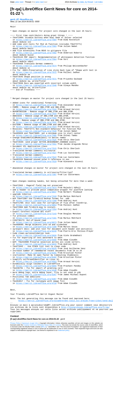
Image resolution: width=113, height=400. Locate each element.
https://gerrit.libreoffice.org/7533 (36, 133)
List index (99, 2)
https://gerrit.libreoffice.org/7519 (36, 192)
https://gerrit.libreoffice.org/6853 (36, 245)
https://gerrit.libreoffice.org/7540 (36, 98)
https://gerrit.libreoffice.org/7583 (36, 51)
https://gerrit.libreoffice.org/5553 (36, 314)
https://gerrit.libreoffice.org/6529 (36, 298)
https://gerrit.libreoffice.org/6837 (36, 229)
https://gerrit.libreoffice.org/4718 (36, 340)
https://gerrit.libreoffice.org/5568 (36, 287)
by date (80, 2)
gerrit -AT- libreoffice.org (21, 19)
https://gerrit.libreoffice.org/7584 (36, 43)
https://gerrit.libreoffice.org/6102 (36, 308)
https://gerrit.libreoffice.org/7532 (36, 138)
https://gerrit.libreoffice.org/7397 (36, 207)
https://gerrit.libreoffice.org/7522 (36, 186)
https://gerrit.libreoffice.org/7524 (36, 149)
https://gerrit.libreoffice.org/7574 (36, 75)
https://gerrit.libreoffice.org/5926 (36, 282)
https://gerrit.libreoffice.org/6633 (36, 293)
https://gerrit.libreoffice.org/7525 (36, 165)
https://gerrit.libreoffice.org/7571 (36, 91)
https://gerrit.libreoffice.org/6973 (36, 266)
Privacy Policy (15, 387)
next (21, 2)
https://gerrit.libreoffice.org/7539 (36, 154)
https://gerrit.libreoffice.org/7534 (36, 128)
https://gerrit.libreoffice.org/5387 (36, 335)
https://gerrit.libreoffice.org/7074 (36, 223)
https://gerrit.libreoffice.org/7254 (36, 250)
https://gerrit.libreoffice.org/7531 (36, 144)
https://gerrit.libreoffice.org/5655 (36, 319)
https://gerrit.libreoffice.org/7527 (36, 181)
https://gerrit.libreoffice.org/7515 (36, 176)
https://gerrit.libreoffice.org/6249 (36, 277)
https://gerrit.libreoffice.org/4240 (36, 324)
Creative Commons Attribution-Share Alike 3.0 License (42, 389)
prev (17, 2)
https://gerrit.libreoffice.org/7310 (36, 234)
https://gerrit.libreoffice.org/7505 (36, 160)
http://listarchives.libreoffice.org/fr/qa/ (85, 370)
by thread (89, 2)
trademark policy (63, 394)
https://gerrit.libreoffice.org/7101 (36, 261)
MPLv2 (43, 390)
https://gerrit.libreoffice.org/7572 (36, 83)
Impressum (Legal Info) (30, 387)
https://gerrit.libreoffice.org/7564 (36, 67)
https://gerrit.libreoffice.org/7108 (36, 271)
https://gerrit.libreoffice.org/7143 (36, 255)
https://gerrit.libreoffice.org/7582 (36, 59)
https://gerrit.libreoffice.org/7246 (36, 122)
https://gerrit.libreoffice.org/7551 (36, 170)
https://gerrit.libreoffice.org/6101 (36, 303)
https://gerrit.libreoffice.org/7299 (36, 239)
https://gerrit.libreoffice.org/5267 (36, 330)
